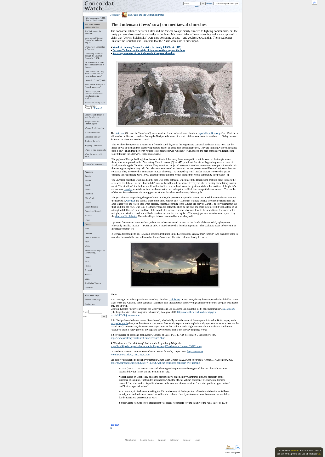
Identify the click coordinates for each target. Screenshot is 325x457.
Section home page (93, 300)
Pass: (92, 316)
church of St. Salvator (126, 216)
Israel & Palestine (92, 237)
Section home (146, 440)
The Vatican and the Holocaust (93, 32)
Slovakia (88, 274)
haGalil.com (228, 308)
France (87, 220)
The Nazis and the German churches (92, 25)
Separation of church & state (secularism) (94, 116)
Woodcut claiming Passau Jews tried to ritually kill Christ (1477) (147, 47)
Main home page (92, 295)
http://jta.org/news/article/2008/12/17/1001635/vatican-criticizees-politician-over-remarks (155, 362)
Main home (130, 440)
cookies (295, 450)
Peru (87, 261)
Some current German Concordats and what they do (94, 40)
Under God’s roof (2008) (95, 80)
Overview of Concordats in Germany (95, 48)
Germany (88, 224)
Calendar (174, 440)
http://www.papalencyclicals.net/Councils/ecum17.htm (138, 338)
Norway (88, 257)
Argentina (89, 172)
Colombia (89, 194)
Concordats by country (94, 164)
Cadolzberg (174, 299)
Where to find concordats (95, 150)
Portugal (88, 270)
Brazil (87, 185)
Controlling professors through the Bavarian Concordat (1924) (94, 55)
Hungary (88, 233)
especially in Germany (209, 133)
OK (319, 453)
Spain (87, 279)
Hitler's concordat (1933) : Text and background (95, 19)
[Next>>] (98, 108)
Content (162, 440)
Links (197, 440)
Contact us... (90, 304)
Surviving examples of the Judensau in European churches (144, 53)
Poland (88, 266)
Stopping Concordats (93, 145)
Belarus (88, 180)
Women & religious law (94, 128)
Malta (87, 246)
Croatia (88, 202)
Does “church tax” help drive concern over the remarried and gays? (94, 73)
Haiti (87, 228)
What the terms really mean (94, 155)
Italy (87, 242)
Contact (186, 440)
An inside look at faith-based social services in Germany (94, 64)
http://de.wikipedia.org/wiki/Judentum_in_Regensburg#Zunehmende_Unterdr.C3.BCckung (156, 346)
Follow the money (92, 132)
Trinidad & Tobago (93, 283)
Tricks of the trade (92, 141)
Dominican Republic (93, 211)
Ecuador (88, 215)
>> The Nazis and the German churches (141, 14)
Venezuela (89, 287)
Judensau (120, 133)
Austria (88, 176)
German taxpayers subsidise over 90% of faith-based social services (94, 94)
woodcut (130, 200)
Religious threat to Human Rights (92, 122)
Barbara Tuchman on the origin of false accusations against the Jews (149, 50)
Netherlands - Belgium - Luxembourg (95, 251)
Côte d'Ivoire (90, 198)
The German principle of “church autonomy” (95, 86)
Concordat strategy (93, 137)
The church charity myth (95, 102)
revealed (128, 189)
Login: (92, 312)
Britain (88, 189)
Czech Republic (91, 207)
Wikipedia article (119, 323)
